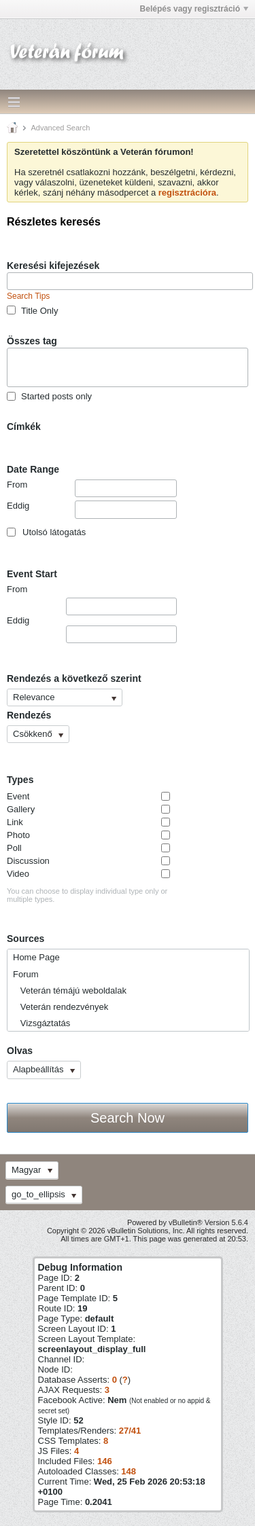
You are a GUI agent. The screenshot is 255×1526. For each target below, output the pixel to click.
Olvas (20, 1050)
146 (104, 1461)
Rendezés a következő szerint (74, 678)
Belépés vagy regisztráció (194, 9)
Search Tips (28, 296)
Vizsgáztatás (41, 1023)
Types (20, 779)
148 (128, 1471)
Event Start (32, 573)
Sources (25, 938)
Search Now (127, 1117)
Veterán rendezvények (60, 1007)
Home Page (36, 957)
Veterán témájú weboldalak (69, 990)
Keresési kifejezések (53, 265)
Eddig (92, 509)
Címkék (24, 426)
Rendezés (29, 715)
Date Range (33, 469)
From (92, 488)
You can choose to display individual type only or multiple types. (87, 895)
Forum (26, 974)
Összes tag (32, 340)
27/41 (130, 1430)
